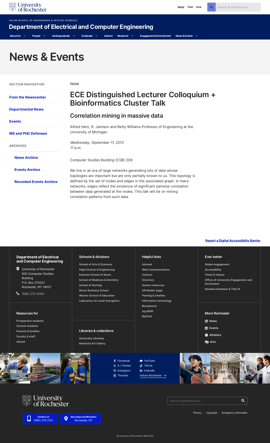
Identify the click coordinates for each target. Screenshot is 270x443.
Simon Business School (93, 290)
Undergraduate (61, 35)
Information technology (157, 301)
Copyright (211, 412)
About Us (15, 35)
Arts (210, 342)
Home (74, 83)
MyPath (147, 316)
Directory (148, 280)
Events (211, 328)
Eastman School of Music (95, 275)
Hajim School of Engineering (97, 269)
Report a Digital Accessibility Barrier (232, 240)
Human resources (153, 285)
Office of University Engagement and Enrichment (228, 282)
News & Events (184, 35)
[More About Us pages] (25, 36)
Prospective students (30, 321)
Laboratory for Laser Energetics (99, 301)
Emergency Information (234, 412)
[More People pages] (44, 36)
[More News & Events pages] (197, 36)
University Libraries (91, 338)
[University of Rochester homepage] (27, 7)
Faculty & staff (25, 336)
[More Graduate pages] (96, 36)
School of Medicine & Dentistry (99, 280)
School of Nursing (90, 285)
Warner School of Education (97, 295)
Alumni (108, 35)
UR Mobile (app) (152, 290)
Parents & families (27, 331)
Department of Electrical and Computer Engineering (81, 27)
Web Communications (156, 269)
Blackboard (149, 306)
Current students (27, 326)
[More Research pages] (132, 36)
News (211, 321)
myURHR (147, 311)
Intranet (147, 264)
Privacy (197, 412)
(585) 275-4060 (33, 294)
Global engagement (217, 264)
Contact (147, 275)
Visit (190, 7)
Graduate (87, 35)
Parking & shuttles (153, 295)
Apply (181, 7)
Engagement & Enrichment (155, 35)
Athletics (213, 335)
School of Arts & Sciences (95, 264)
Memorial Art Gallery (92, 343)
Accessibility (213, 269)
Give (198, 7)
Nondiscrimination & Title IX (222, 289)
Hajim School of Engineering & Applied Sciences (43, 20)
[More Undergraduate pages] (74, 36)
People (36, 35)
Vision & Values (214, 275)
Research (123, 35)
